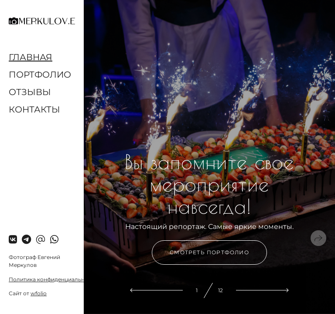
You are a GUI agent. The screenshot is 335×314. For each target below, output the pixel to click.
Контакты (34, 109)
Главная (30, 57)
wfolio (39, 293)
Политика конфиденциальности (53, 279)
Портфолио (40, 74)
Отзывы (30, 92)
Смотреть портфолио (209, 252)
